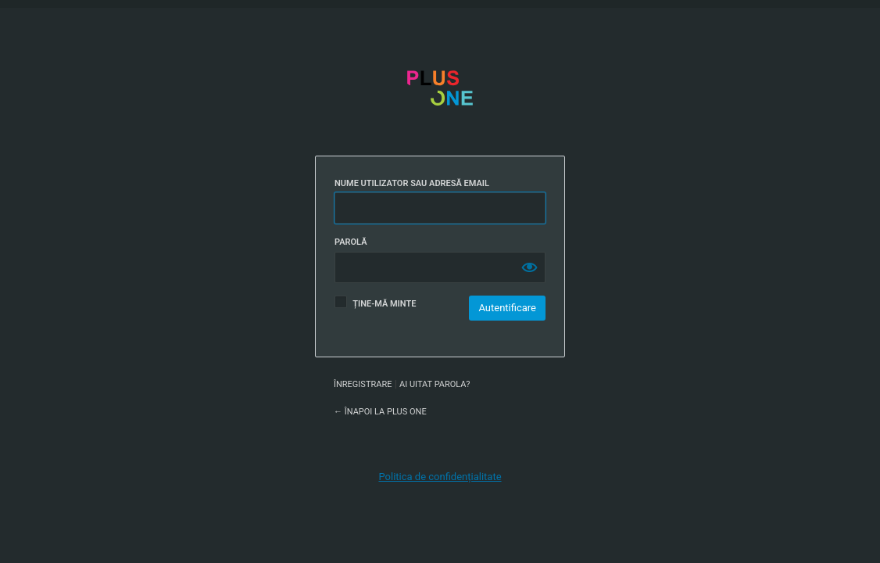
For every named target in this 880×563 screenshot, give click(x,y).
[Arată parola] (530, 267)
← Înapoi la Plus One (380, 412)
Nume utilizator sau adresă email (411, 183)
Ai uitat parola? (434, 384)
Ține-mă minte (384, 304)
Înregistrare (363, 384)
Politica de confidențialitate (439, 476)
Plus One (440, 103)
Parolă (350, 242)
